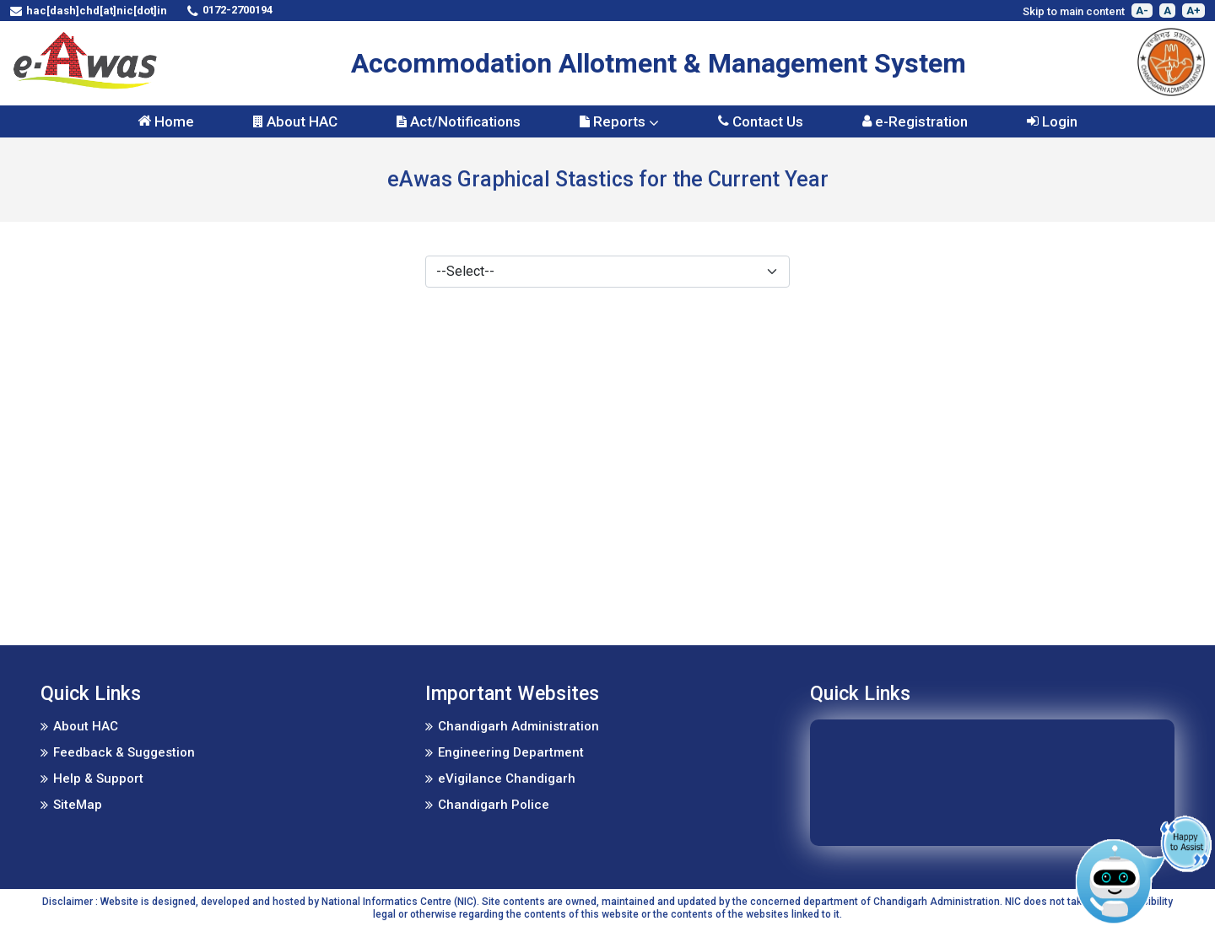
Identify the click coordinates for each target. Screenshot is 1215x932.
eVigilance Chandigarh (506, 778)
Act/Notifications (459, 121)
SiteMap (77, 804)
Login (1052, 121)
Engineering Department (511, 752)
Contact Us (760, 121)
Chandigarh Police (493, 804)
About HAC (295, 121)
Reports (619, 121)
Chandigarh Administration (518, 726)
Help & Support (98, 778)
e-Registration (915, 121)
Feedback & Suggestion (124, 752)
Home (166, 121)
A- (1142, 10)
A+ (1193, 10)
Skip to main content (1074, 11)
